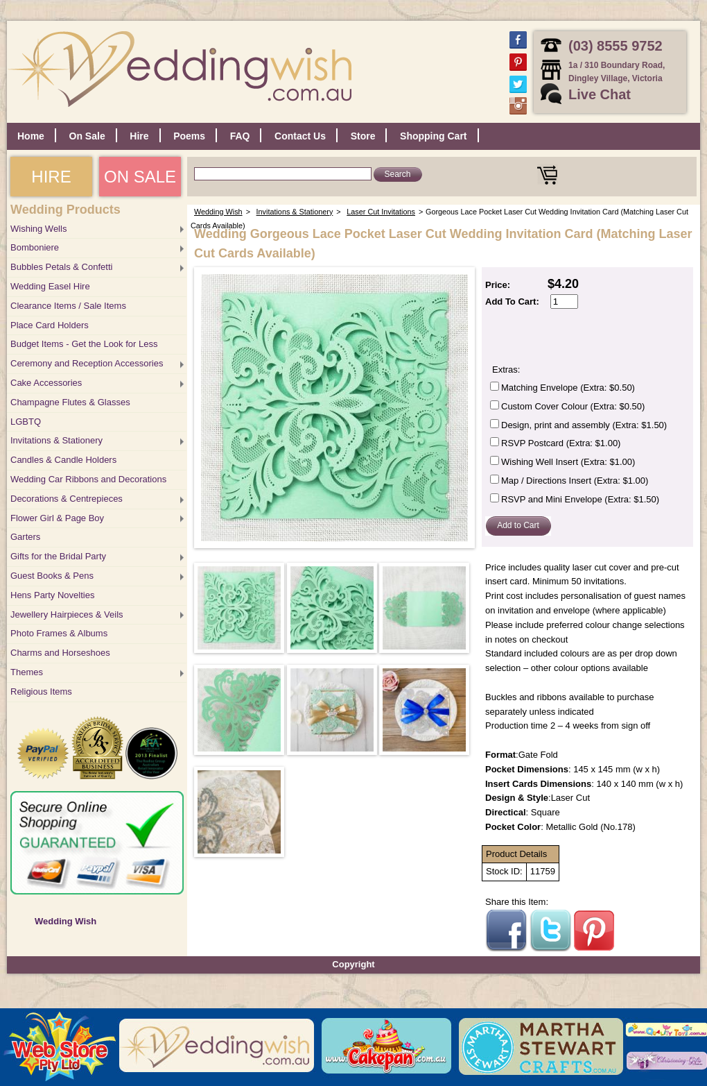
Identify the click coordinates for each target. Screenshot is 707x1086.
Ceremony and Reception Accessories (86, 363)
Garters (25, 537)
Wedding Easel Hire (50, 286)
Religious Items (41, 691)
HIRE (51, 176)
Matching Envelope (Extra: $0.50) (568, 387)
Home (30, 136)
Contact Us (300, 136)
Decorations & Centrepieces (66, 498)
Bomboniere (34, 247)
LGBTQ (25, 421)
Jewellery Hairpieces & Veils (66, 614)
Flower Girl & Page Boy (57, 518)
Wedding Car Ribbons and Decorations (88, 479)
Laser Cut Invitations (381, 211)
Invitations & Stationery (56, 440)
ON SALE (140, 176)
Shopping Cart (433, 136)
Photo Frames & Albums (58, 633)
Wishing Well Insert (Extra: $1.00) (568, 462)
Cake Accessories (46, 382)
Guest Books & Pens (52, 575)
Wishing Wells (38, 228)
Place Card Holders (49, 325)
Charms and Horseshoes (60, 652)
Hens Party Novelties (52, 595)
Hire (139, 136)
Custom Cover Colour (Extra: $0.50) (573, 406)
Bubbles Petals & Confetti (61, 267)
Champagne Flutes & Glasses (70, 402)
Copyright (353, 964)
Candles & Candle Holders (63, 460)
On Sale (87, 136)
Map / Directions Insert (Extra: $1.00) (574, 480)
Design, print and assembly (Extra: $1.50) (584, 425)
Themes (26, 672)
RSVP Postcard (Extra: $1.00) (560, 443)
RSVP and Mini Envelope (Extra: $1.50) (580, 499)
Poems (189, 136)
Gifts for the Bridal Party (58, 556)
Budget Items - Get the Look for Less (83, 344)
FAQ (240, 136)
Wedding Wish (65, 921)
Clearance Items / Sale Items (68, 305)
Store (363, 136)
